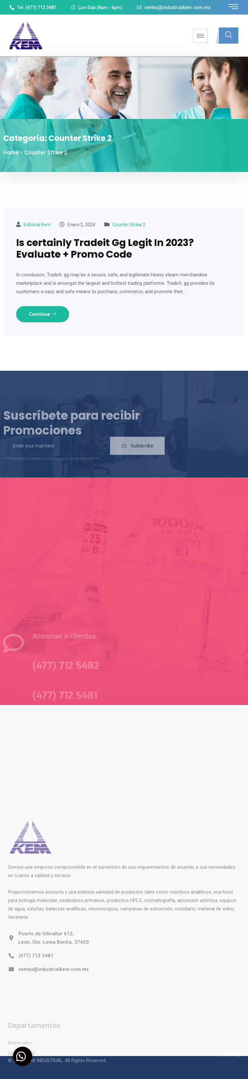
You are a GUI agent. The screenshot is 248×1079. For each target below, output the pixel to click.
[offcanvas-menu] (233, 7)
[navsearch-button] (228, 35)
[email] (56, 452)
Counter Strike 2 (128, 224)
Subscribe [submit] (137, 451)
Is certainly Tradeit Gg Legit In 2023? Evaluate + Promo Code (105, 248)
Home (11, 152)
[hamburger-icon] (200, 36)
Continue (42, 314)
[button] (22, 1056)
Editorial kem (37, 224)
